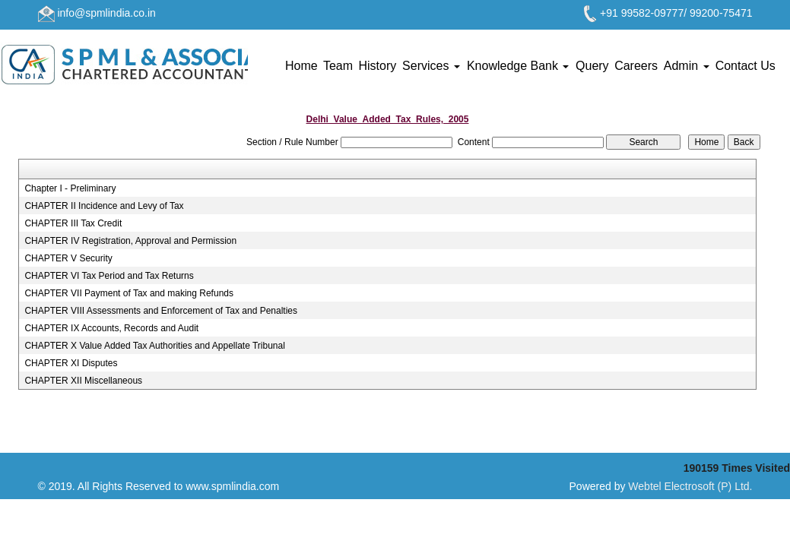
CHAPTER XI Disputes (70, 363)
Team (338, 65)
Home (301, 65)
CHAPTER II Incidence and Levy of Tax (103, 206)
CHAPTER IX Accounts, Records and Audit (111, 328)
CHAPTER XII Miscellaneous (83, 380)
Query (592, 65)
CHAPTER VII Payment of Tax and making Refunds (128, 293)
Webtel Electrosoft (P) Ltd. (690, 486)
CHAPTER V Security (68, 258)
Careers (636, 65)
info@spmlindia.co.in (106, 13)
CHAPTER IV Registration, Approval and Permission (130, 241)
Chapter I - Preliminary (70, 188)
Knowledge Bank (518, 65)
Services (431, 65)
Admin (686, 65)
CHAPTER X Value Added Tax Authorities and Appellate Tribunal (154, 345)
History (377, 65)
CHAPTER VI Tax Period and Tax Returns (108, 275)
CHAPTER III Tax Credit (73, 223)
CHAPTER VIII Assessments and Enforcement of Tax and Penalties (160, 310)
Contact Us (745, 65)
